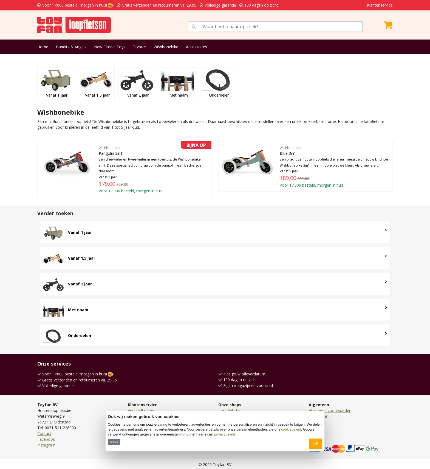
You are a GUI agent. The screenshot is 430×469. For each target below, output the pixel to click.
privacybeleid (224, 434)
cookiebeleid (291, 429)
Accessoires (196, 46)
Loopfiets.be (229, 410)
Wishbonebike (166, 46)
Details (114, 441)
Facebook (46, 439)
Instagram (46, 445)
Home (42, 46)
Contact (44, 433)
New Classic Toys (109, 46)
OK (315, 443)
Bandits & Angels (71, 46)
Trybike (139, 46)
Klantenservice (380, 5)
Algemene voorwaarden (330, 410)
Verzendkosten (141, 410)
